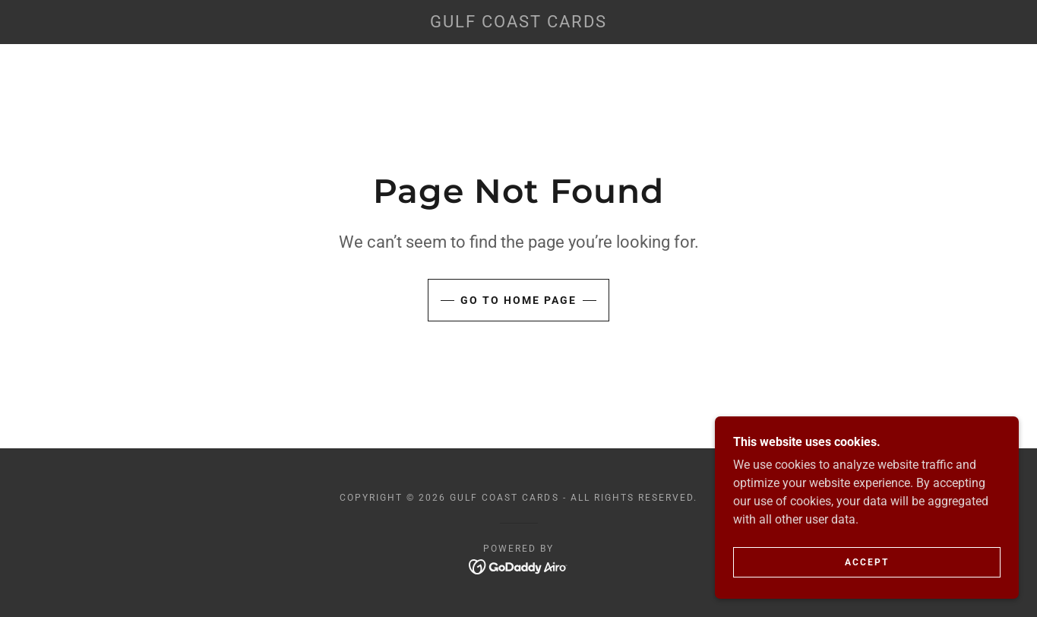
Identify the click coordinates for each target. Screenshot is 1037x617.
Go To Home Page (518, 300)
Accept (867, 562)
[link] (518, 23)
